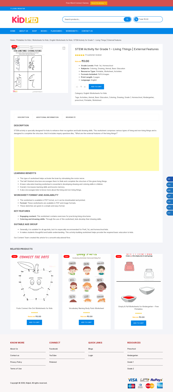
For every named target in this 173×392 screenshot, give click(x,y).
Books (45, 31)
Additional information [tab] (47, 117)
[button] (64, 48)
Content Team (23, 237)
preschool (79, 100)
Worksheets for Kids (40, 40)
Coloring (112, 97)
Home (12, 31)
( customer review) (93, 55)
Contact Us (87, 31)
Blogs (90, 349)
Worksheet (96, 100)
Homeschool (137, 97)
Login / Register (17, 8)
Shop (34, 31)
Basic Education (101, 97)
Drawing (120, 97)
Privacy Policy (16, 362)
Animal (91, 97)
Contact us (14, 355)
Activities (84, 97)
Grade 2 (130, 368)
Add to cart (96, 87)
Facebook (53, 349)
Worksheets (72, 31)
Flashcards (57, 31)
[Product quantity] (81, 86)
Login (90, 355)
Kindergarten (148, 97)
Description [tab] (23, 117)
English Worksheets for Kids (61, 40)
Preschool (131, 349)
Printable (87, 100)
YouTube (52, 355)
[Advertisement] (86, 154)
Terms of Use (16, 368)
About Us (23, 31)
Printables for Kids (23, 40)
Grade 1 (128, 97)
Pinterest (53, 362)
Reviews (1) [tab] (70, 117)
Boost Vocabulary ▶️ (99, 3)
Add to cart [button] (34, 322)
